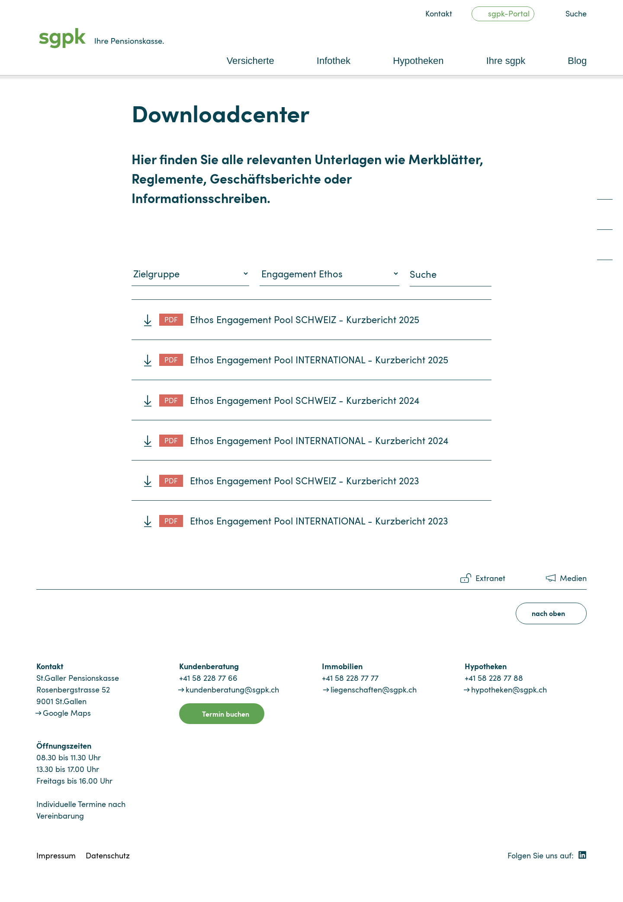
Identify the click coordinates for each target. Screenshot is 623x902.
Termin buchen (225, 713)
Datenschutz (108, 855)
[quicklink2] (605, 218)
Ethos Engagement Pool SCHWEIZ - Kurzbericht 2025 (289, 319)
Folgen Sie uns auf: (547, 855)
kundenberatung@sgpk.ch (232, 689)
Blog (577, 60)
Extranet (490, 578)
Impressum (56, 855)
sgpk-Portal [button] (509, 13)
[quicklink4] (605, 278)
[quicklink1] (605, 188)
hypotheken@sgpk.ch (509, 689)
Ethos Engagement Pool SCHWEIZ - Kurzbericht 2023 (289, 480)
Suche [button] (576, 13)
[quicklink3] (605, 248)
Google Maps (67, 713)
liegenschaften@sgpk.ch (374, 689)
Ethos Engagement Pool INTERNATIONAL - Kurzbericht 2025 (303, 359)
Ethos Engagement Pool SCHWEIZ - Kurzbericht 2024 (289, 400)
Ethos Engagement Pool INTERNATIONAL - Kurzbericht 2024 (304, 440)
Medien (573, 578)
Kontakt (438, 13)
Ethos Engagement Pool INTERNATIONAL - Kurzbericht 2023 (303, 520)
